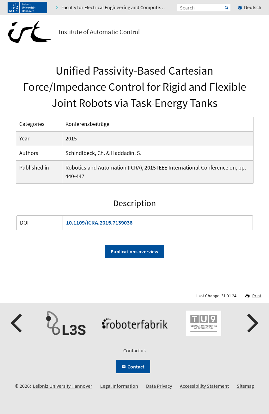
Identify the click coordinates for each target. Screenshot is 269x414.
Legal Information (119, 386)
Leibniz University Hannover (62, 386)
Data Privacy (159, 386)
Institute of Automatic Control (99, 32)
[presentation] (17, 323)
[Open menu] (256, 33)
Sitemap (245, 386)
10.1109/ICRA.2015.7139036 (99, 222)
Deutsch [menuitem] (252, 7)
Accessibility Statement (204, 386)
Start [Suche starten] (226, 7)
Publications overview (134, 251)
